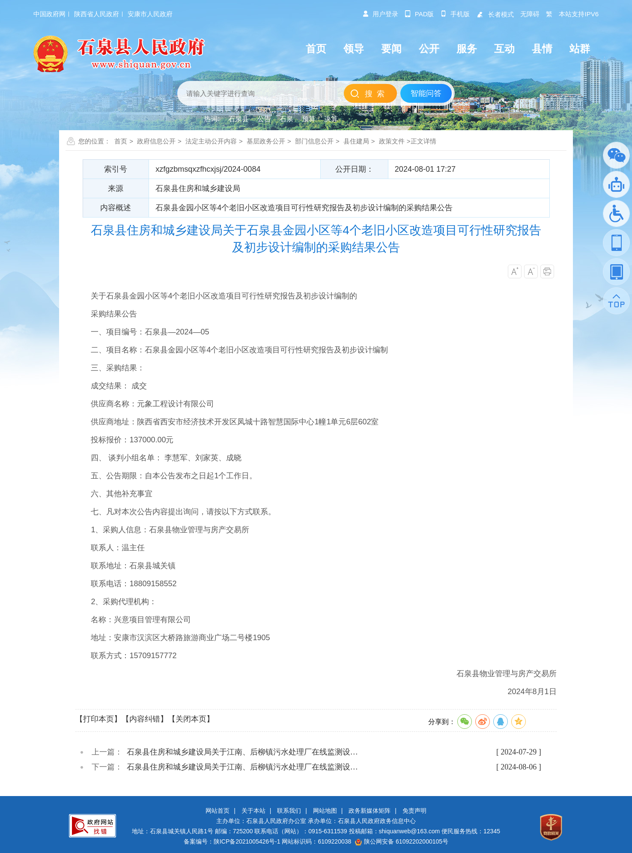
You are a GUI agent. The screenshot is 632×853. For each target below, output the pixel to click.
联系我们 (289, 810)
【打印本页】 (98, 719)
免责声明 (414, 810)
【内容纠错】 (145, 719)
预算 (309, 118)
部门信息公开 (314, 141)
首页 (120, 141)
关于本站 (253, 810)
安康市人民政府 (150, 14)
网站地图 (325, 810)
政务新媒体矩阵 (370, 810)
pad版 (419, 14)
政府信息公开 (156, 141)
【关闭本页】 (191, 719)
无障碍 (530, 14)
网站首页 (218, 810)
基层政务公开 (266, 141)
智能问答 (426, 93)
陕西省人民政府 (96, 14)
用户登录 (380, 14)
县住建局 (356, 141)
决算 (331, 118)
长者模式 (495, 14)
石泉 (286, 118)
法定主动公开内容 (211, 141)
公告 (264, 118)
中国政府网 (49, 14)
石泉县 (238, 118)
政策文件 (392, 141)
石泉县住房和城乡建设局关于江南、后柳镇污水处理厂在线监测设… (242, 752)
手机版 (455, 14)
